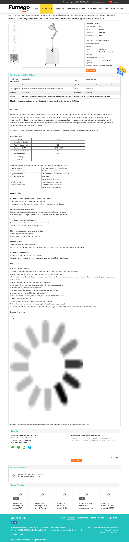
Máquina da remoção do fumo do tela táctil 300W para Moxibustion (107, 506)
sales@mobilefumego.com (109, 532)
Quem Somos (82, 518)
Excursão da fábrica (76, 9)
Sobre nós (59, 9)
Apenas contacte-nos (41, 540)
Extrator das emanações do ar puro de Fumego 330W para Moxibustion (41, 508)
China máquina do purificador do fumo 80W (43, 528)
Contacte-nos (117, 9)
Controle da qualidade (98, 9)
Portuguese (116, 2)
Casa (36, 9)
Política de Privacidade (19, 528)
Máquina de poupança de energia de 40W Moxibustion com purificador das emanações (63, 509)
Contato (92, 70)
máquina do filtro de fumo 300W (79, 424)
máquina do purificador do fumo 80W (57, 424)
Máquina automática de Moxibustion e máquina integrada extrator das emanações (31, 476)
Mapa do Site (113, 518)
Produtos (46, 9)
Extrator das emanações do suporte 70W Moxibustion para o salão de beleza (20, 508)
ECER (80, 530)
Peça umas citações (99, 2)
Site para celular (17, 534)
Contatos (102, 518)
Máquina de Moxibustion (30, 15)
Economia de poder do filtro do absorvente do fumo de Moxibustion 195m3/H (86, 508)
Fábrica (93, 518)
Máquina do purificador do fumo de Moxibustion (31, 424)
